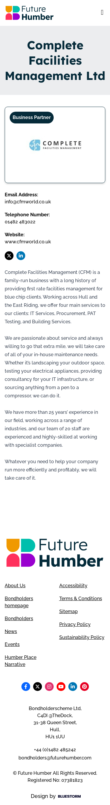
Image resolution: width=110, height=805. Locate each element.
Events (12, 644)
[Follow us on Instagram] (49, 686)
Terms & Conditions (80, 598)
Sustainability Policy (81, 637)
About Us (15, 585)
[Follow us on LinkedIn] (20, 255)
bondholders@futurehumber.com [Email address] (55, 758)
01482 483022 (20, 222)
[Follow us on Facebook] (25, 686)
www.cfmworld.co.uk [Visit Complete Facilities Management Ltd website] (28, 242)
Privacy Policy (75, 624)
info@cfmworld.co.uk (28, 202)
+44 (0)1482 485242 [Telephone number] (55, 749)
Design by (56, 796)
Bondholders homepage (19, 602)
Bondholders (19, 618)
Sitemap (68, 611)
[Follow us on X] (9, 255)
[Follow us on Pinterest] (84, 686)
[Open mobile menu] (102, 13)
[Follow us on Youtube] (61, 686)
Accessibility (73, 585)
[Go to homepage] (30, 13)
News (11, 631)
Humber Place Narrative (20, 661)
